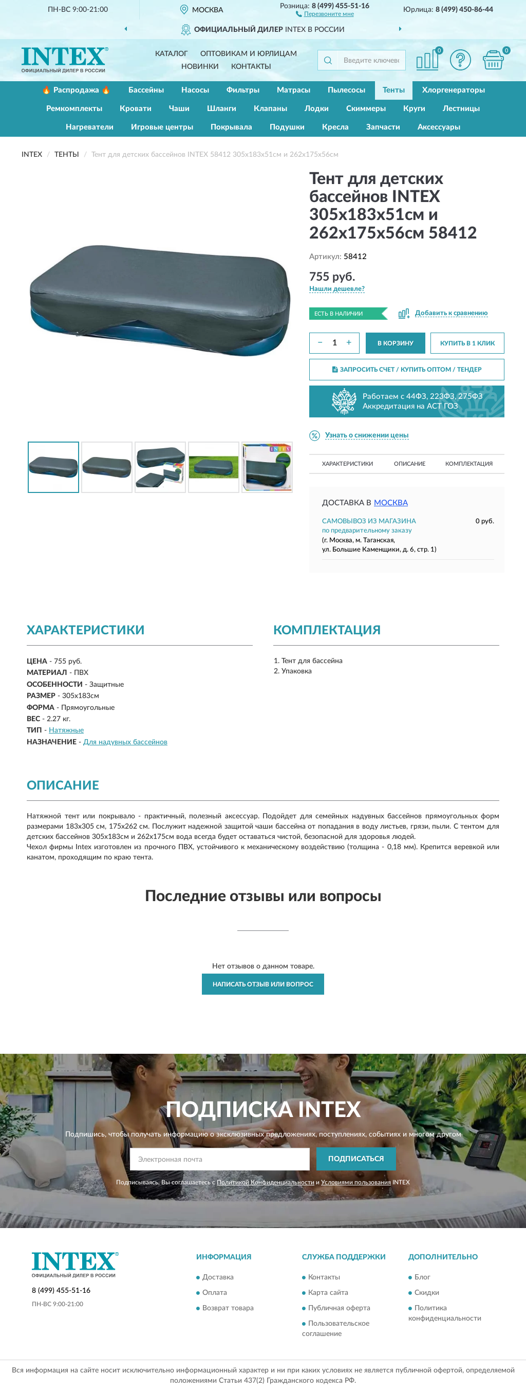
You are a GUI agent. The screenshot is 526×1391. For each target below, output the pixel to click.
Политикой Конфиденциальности (265, 1182)
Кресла (335, 127)
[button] (325, 13)
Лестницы (461, 109)
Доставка (218, 1277)
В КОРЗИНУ (396, 343)
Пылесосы (346, 90)
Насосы (195, 90)
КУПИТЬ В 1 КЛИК (467, 343)
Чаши (179, 109)
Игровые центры (162, 127)
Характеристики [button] (347, 464)
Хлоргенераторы (453, 90)
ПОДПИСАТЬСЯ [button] (356, 1159)
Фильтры (243, 90)
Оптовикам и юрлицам (248, 54)
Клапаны (270, 109)
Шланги (221, 109)
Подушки (287, 127)
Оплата (214, 1292)
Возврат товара (228, 1308)
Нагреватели (90, 127)
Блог (422, 1277)
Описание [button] (409, 464)
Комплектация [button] (469, 464)
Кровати (136, 109)
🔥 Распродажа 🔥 (76, 90)
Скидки (427, 1292)
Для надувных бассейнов (125, 742)
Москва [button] (391, 503)
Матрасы (293, 90)
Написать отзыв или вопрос (263, 984)
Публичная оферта (339, 1308)
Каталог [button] (171, 54)
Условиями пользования (356, 1182)
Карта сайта (328, 1292)
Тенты (394, 90)
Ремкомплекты (74, 109)
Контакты (251, 66)
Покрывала (231, 127)
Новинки (200, 66)
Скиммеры (366, 109)
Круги (414, 109)
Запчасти (383, 127)
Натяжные (66, 730)
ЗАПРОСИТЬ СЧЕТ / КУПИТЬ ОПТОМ (407, 370)
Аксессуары (439, 127)
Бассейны (146, 90)
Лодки (317, 109)
